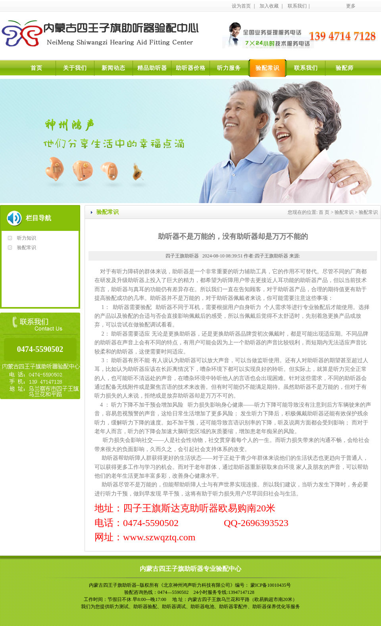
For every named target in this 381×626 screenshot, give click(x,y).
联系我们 (297, 6)
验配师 (345, 68)
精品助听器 (152, 68)
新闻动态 (113, 68)
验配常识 (267, 68)
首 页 (324, 212)
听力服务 (229, 68)
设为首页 (241, 6)
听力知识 (26, 238)
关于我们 (75, 68)
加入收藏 (269, 6)
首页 (36, 68)
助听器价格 (191, 68)
